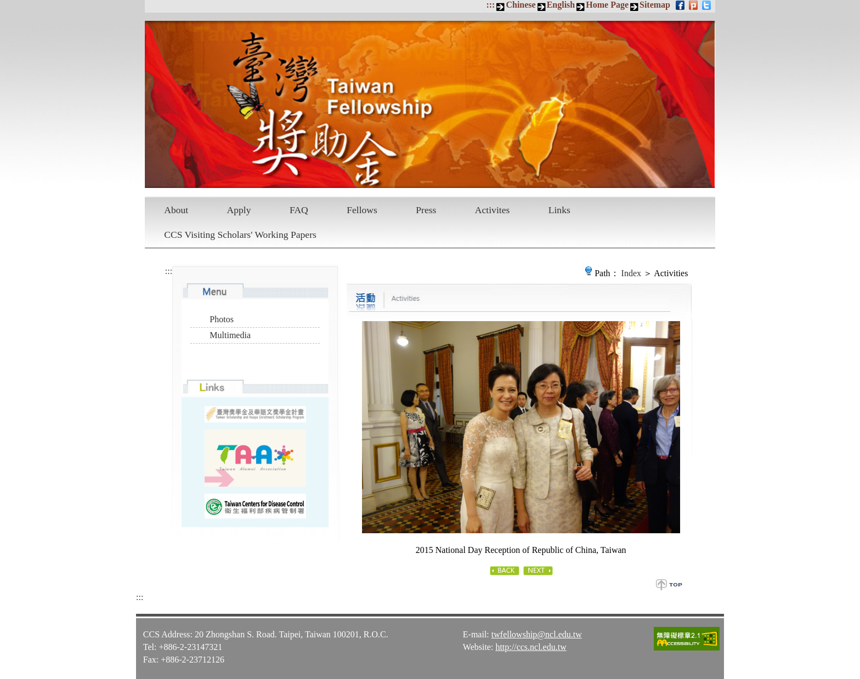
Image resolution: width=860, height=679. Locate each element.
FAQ (299, 209)
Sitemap (655, 4)
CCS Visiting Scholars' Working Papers (240, 234)
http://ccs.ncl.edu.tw (530, 647)
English (561, 4)
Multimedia (230, 335)
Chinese (520, 4)
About (176, 209)
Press (426, 209)
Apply (239, 209)
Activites (492, 209)
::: (490, 4)
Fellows (362, 209)
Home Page (607, 4)
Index (631, 273)
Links (559, 209)
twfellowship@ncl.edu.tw (536, 634)
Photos (222, 319)
